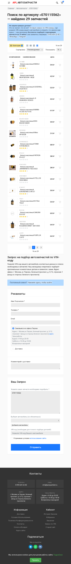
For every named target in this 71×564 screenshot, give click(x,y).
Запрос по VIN (50, 524)
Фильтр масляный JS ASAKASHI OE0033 (27, 99)
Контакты (20, 524)
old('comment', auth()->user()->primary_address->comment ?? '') (35, 366)
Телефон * (15, 310)
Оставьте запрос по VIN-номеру (42, 28)
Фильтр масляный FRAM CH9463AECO (28, 145)
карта (51, 334)
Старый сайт (50, 527)
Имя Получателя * (18, 301)
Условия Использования (20, 517)
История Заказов (50, 514)
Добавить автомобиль (20, 425)
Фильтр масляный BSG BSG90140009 (28, 122)
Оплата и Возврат (20, 527)
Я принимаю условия (30, 438)
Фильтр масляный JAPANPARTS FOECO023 (28, 168)
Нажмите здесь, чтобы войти (40, 283)
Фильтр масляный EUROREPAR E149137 (27, 191)
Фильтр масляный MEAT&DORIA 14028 (26, 76)
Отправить (35, 447)
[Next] (41, 247)
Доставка (20, 514)
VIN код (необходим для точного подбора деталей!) (31, 430)
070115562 (35, 402)
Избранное (50, 517)
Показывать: (50, 50)
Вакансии (50, 521)
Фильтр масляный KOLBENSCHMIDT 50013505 (29, 225)
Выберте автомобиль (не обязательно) (26, 417)
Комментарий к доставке (20, 362)
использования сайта (38, 438)
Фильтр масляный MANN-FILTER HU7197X (29, 111)
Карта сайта (20, 531)
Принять (35, 560)
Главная (11, 8)
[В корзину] (60, 65)
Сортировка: (20, 50)
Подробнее (58, 555)
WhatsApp (13, 37)
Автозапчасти (22, 8)
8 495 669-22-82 (54, 34)
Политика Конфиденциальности (20, 521)
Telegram (22, 37)
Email (13, 319)
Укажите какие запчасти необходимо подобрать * (30, 389)
